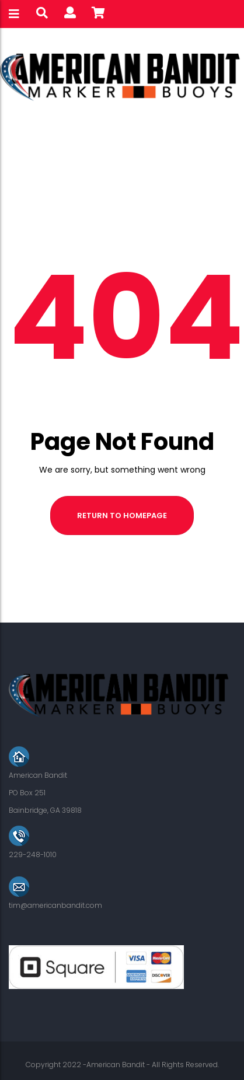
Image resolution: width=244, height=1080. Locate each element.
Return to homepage (122, 515)
